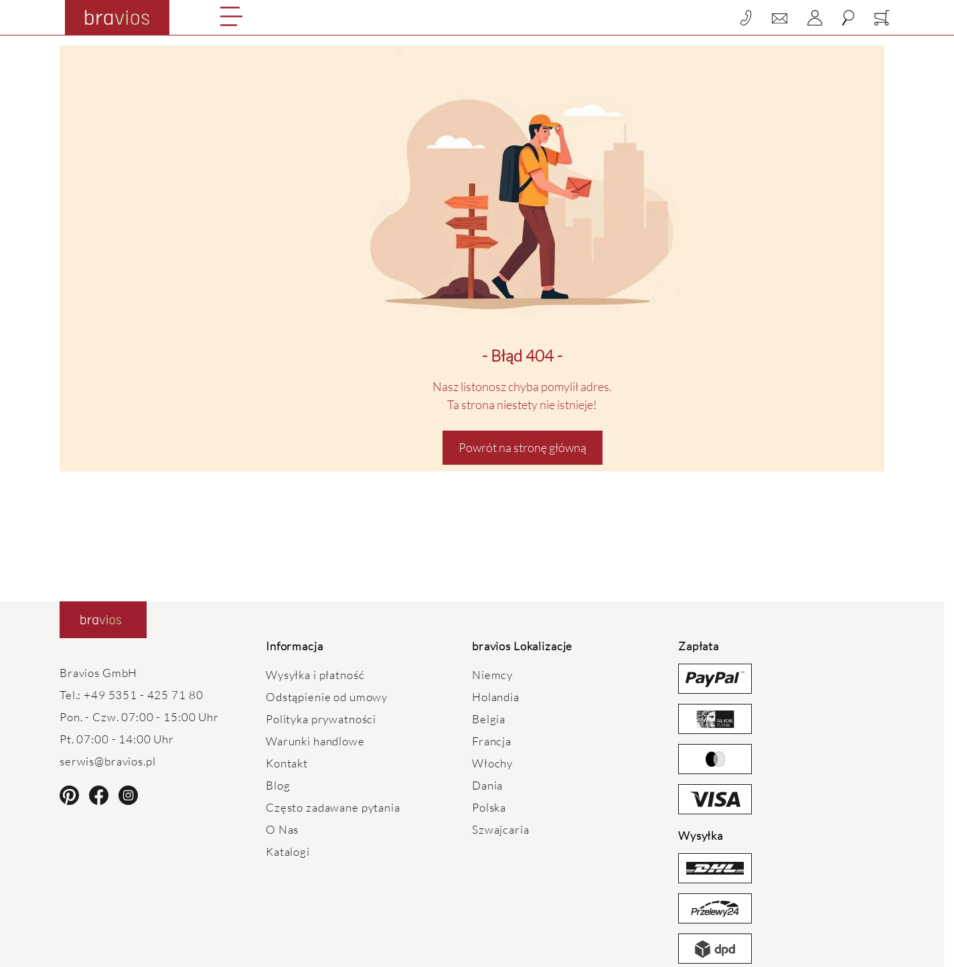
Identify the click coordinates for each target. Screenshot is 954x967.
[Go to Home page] (117, 17)
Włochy (492, 763)
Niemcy (492, 675)
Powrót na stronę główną (522, 447)
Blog (278, 785)
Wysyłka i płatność (315, 675)
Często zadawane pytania (333, 807)
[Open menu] (231, 16)
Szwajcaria (501, 829)
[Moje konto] (814, 17)
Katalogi (288, 851)
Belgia (488, 719)
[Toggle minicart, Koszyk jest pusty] (881, 17)
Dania (487, 785)
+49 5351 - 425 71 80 (143, 695)
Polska (489, 807)
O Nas (282, 829)
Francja (491, 741)
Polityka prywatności (321, 719)
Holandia (496, 697)
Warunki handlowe (315, 741)
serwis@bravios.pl (108, 761)
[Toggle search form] (848, 17)
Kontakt (287, 763)
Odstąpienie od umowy (327, 697)
